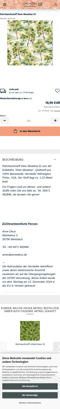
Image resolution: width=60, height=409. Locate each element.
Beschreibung (12, 159)
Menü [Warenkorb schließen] (4, 4)
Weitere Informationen (30, 403)
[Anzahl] (30, 120)
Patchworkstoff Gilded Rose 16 (30, 344)
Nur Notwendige (30, 395)
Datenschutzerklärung (20, 380)
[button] (4, 120)
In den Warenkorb (26, 131)
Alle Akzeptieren (30, 386)
